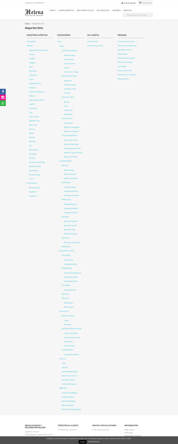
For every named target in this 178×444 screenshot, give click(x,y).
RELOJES (65, 298)
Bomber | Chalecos (71, 131)
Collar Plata (68, 260)
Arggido (32, 63)
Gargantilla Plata (70, 264)
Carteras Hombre (71, 191)
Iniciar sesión (92, 41)
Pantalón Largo (70, 85)
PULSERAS (66, 285)
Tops (66, 106)
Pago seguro (123, 54)
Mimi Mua (33, 125)
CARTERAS (66, 182)
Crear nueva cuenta (95, 45)
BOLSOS (65, 165)
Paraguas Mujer (70, 204)
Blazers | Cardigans (71, 127)
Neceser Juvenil (70, 225)
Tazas (66, 320)
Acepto (82, 442)
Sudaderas (68, 114)
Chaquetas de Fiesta (72, 148)
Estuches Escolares (72, 242)
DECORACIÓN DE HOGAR (72, 329)
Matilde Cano (34, 121)
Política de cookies (125, 62)
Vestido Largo (69, 55)
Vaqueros (68, 81)
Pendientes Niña (70, 281)
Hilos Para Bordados (70, 371)
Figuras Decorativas (72, 337)
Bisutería (32, 71)
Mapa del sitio (123, 79)
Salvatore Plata (35, 166)
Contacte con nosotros (127, 75)
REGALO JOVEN (68, 316)
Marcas (30, 45)
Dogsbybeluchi (35, 83)
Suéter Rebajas (68, 397)
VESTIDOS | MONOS (69, 51)
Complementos (66, 10)
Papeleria (65, 238)
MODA (53, 10)
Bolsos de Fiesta (70, 157)
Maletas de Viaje (70, 234)
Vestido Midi (69, 59)
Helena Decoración (36, 100)
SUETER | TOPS (68, 97)
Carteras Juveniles (71, 195)
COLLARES (66, 255)
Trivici (31, 179)
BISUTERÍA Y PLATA (85, 10)
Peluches (67, 324)
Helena (32, 96)
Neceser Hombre (71, 221)
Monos (67, 68)
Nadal (31, 133)
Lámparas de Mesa (71, 354)
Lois (30, 112)
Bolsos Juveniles (70, 178)
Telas (64, 363)
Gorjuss (32, 87)
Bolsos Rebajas (68, 405)
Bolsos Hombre (70, 174)
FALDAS (67, 93)
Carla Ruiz (33, 75)
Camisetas (68, 110)
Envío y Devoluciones (126, 41)
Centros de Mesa (71, 333)
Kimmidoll (33, 108)
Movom (32, 129)
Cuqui (31, 79)
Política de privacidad (126, 58)
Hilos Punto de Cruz (70, 376)
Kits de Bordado (68, 380)
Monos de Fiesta (70, 140)
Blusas (66, 102)
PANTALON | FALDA (69, 76)
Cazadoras (68, 123)
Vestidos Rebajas (68, 401)
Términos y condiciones (127, 45)
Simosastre (33, 170)
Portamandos (69, 346)
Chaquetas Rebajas (69, 393)
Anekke (32, 58)
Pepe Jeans (33, 150)
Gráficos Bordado (69, 384)
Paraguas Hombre (71, 208)
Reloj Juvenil (69, 307)
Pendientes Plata (71, 277)
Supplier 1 (33, 192)
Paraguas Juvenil (70, 212)
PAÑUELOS (66, 247)
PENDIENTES (67, 268)
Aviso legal (122, 66)
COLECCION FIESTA (70, 135)
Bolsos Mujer (69, 170)
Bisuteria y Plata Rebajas (71, 409)
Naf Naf (32, 137)
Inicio (59, 41)
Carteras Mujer (70, 187)
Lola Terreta (34, 116)
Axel (31, 67)
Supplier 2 (33, 196)
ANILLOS (65, 294)
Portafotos (68, 341)
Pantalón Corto (70, 89)
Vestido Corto (69, 63)
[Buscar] (137, 15)
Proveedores (32, 183)
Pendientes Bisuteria (72, 273)
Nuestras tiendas (124, 70)
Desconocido (34, 187)
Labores (116, 10)
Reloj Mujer (68, 303)
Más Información (93, 442)
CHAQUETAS (67, 118)
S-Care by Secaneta (37, 162)
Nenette (32, 141)
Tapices (65, 367)
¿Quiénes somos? (125, 50)
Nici (30, 146)
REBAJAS (127, 10)
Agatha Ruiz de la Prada (38, 50)
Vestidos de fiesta (71, 144)
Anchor (32, 54)
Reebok (32, 158)
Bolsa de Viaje (69, 229)
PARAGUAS (66, 199)
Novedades (31, 41)
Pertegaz (33, 154)
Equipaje (65, 217)
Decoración (103, 10)
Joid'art (32, 104)
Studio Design (34, 175)
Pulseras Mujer (70, 290)
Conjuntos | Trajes (71, 72)
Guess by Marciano (36, 92)
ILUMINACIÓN (67, 350)
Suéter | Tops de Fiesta (73, 152)
